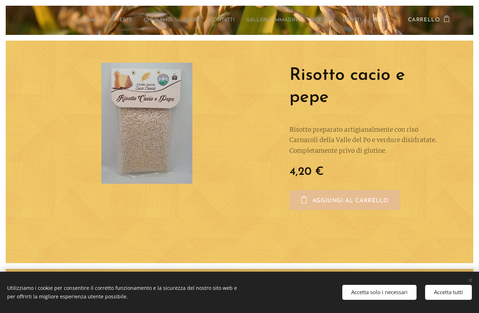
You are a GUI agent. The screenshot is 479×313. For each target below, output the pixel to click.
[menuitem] (62, 20)
